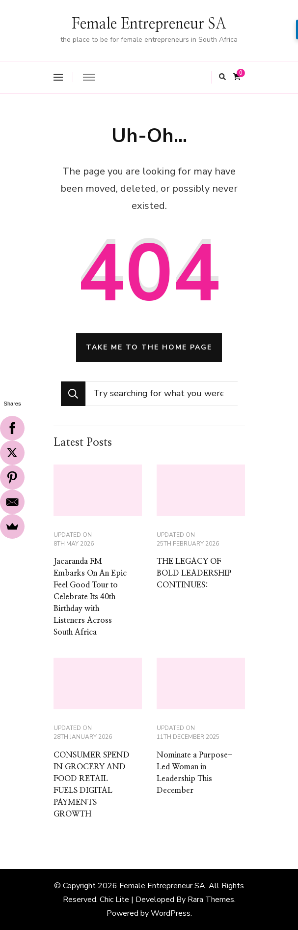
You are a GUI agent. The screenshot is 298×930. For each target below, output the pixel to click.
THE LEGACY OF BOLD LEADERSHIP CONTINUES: (194, 573)
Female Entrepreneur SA (149, 24)
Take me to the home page (149, 347)
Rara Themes (211, 899)
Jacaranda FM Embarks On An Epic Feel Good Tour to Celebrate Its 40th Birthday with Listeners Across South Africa (90, 596)
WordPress (170, 913)
